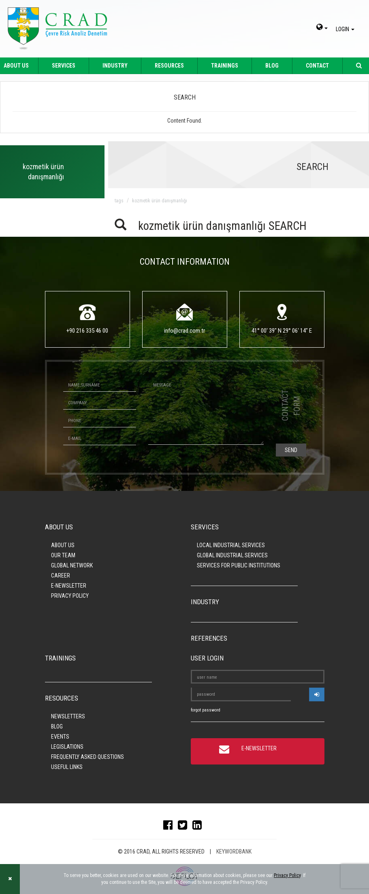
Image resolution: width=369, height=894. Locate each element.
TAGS (119, 201)
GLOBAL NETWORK (72, 565)
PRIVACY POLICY (70, 595)
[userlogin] (316, 694)
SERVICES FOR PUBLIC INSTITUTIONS (238, 565)
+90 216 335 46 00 (87, 330)
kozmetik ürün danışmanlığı (159, 201)
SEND (291, 450)
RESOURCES (169, 65)
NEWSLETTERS (68, 716)
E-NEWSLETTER (68, 585)
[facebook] (170, 827)
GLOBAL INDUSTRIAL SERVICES (232, 555)
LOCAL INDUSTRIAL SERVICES (231, 545)
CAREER (60, 575)
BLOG (272, 65)
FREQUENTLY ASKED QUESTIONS (87, 757)
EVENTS (60, 736)
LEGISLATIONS (67, 746)
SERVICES (63, 65)
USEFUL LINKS (67, 767)
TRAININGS (224, 65)
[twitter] (184, 827)
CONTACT (317, 65)
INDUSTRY (115, 65)
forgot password (205, 710)
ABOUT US (63, 545)
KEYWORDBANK (234, 851)
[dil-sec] (322, 27)
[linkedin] (199, 827)
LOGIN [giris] (346, 29)
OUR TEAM (63, 555)
